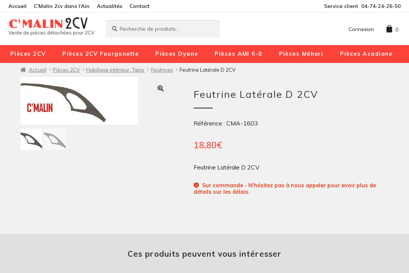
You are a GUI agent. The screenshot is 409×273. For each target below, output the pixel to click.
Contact (139, 6)
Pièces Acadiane (366, 53)
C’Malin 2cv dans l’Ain (62, 6)
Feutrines (162, 70)
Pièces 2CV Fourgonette (100, 53)
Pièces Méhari (301, 53)
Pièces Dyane (176, 53)
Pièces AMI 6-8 (238, 53)
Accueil (17, 6)
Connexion (361, 29)
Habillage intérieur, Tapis (115, 70)
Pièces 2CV (28, 53)
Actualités (109, 6)
